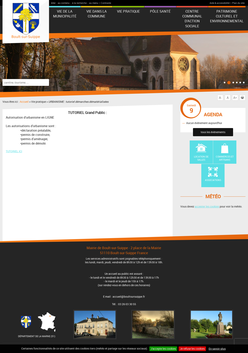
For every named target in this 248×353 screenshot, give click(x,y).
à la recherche (79, 2)
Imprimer (243, 98)
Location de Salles (201, 158)
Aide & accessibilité (220, 2)
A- (220, 98)
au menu (93, 2)
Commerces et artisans (225, 158)
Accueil (24, 101)
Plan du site (238, 2)
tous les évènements (213, 132)
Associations (213, 180)
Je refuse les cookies (192, 348)
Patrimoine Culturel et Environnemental (227, 16)
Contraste (106, 2)
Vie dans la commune (96, 13)
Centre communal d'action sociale (192, 18)
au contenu (64, 2)
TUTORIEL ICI (14, 151)
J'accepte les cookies (163, 348)
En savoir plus (217, 348)
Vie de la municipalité (65, 13)
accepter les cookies (207, 206)
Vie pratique (128, 11)
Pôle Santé (160, 11)
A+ (235, 98)
